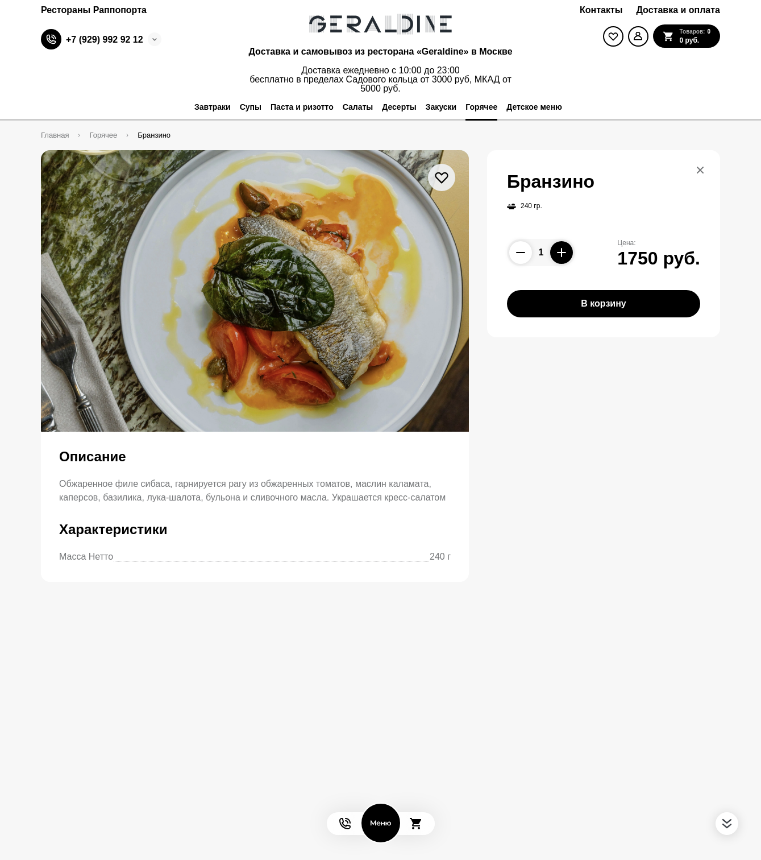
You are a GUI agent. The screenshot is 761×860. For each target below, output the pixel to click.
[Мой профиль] (638, 36)
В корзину (603, 303)
